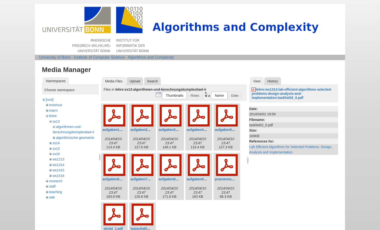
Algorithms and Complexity (151, 57)
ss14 (56, 143)
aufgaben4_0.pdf (200, 130)
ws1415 (58, 170)
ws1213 (58, 159)
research (55, 181)
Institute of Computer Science (99, 57)
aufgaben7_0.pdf (143, 179)
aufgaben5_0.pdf (228, 130)
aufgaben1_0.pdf (115, 130)
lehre (53, 116)
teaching (55, 192)
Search (152, 81)
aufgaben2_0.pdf (143, 130)
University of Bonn (55, 57)
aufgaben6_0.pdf (115, 179)
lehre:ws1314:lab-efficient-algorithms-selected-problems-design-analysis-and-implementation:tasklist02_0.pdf (292, 93)
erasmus (55, 105)
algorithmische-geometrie (75, 138)
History (272, 81)
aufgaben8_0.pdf (171, 179)
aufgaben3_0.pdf (171, 130)
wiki (52, 197)
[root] (50, 100)
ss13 (56, 121)
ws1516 (58, 176)
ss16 (56, 154)
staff (52, 186)
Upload (134, 81)
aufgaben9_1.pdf (200, 179)
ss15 (56, 149)
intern (53, 110)
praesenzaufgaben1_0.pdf (235, 179)
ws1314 (58, 165)
